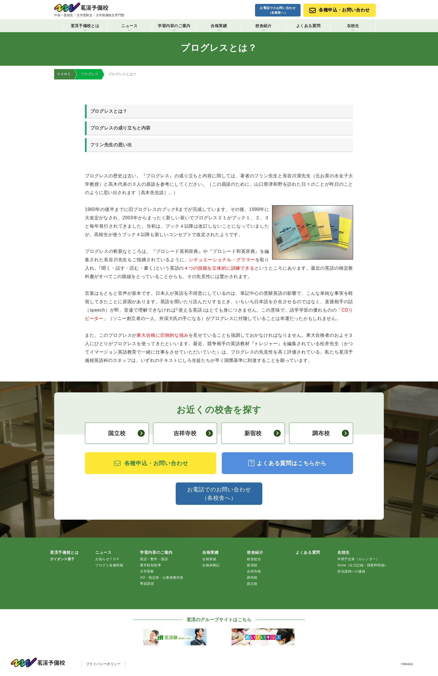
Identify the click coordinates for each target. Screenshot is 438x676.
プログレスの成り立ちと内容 (120, 128)
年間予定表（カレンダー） (358, 559)
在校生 (353, 27)
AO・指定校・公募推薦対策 (162, 578)
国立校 (126, 433)
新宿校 (262, 433)
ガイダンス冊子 (62, 559)
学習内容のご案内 (174, 27)
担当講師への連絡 (351, 572)
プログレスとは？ (108, 111)
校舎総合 (254, 559)
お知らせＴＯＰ (107, 559)
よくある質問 (308, 25)
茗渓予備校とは (85, 27)
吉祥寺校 (193, 433)
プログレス (90, 74)
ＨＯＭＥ (64, 74)
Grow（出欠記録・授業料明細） (362, 565)
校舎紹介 (263, 27)
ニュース (129, 27)
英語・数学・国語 (154, 559)
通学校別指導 (150, 565)
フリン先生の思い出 (111, 145)
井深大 (166, 318)
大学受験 (147, 572)
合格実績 (219, 27)
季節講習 (147, 584)
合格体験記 (211, 565)
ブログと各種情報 (109, 565)
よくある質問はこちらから (287, 463)
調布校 (330, 433)
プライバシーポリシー (103, 664)
